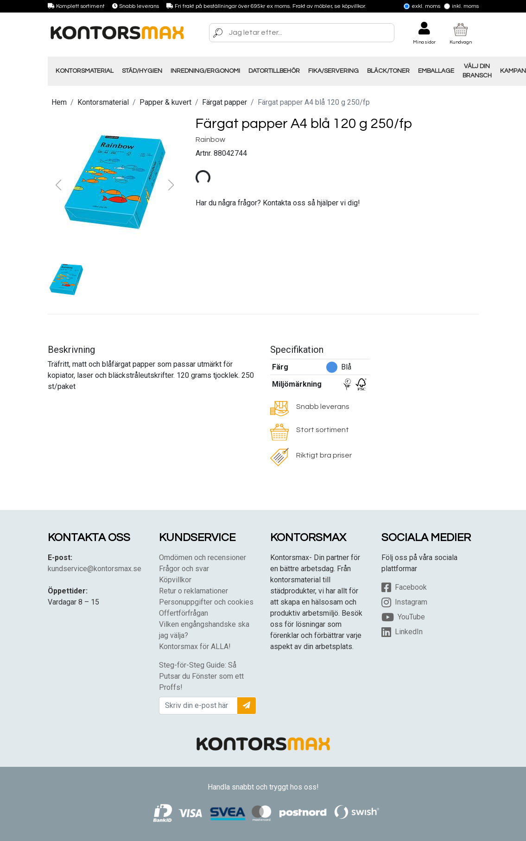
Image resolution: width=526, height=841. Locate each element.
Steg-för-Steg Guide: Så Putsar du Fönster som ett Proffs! (201, 676)
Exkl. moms (422, 6)
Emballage (436, 71)
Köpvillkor (175, 579)
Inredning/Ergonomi (205, 71)
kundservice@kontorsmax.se (94, 568)
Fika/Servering (333, 71)
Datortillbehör (274, 71)
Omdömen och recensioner (202, 557)
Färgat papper (224, 102)
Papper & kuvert (165, 102)
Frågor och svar (184, 568)
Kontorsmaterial (85, 71)
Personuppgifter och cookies (206, 602)
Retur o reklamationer (193, 590)
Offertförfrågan (183, 613)
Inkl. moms (461, 6)
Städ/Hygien (142, 71)
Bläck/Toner (388, 71)
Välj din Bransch (477, 71)
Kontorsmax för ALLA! (195, 646)
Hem (59, 102)
